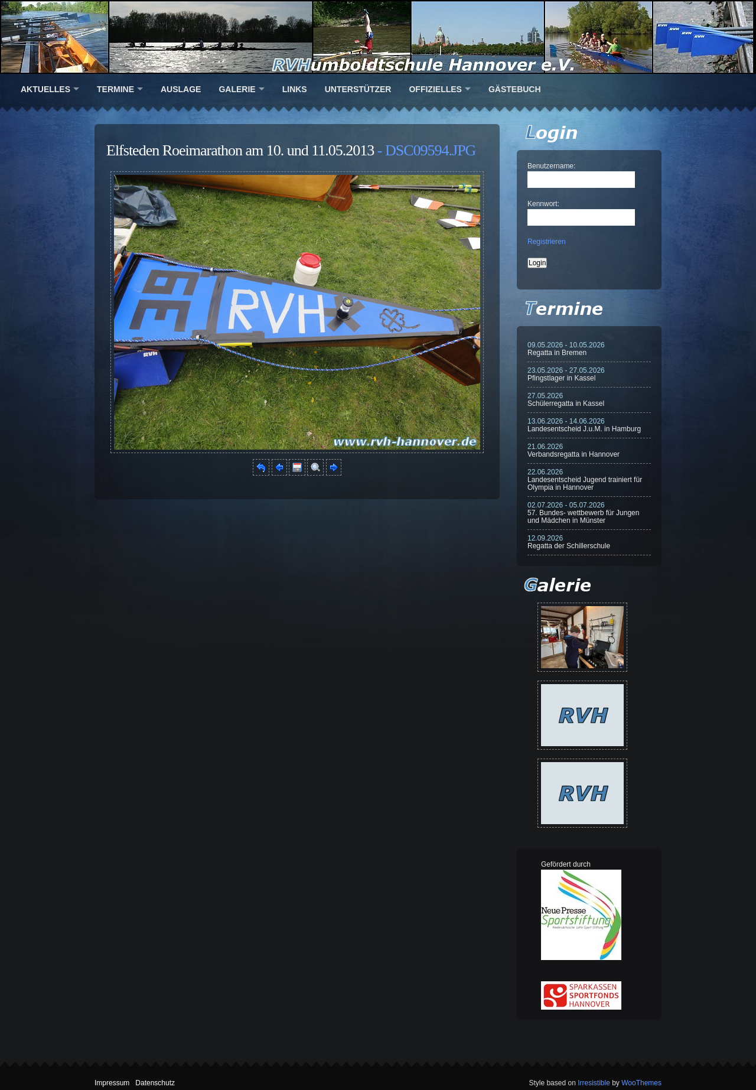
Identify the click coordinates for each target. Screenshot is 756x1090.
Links (294, 89)
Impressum (111, 1083)
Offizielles (435, 89)
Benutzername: (551, 166)
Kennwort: (543, 204)
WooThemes (641, 1083)
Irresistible (594, 1083)
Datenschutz (155, 1083)
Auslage (181, 89)
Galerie (237, 89)
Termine (115, 89)
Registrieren (546, 241)
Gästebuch (514, 89)
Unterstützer (358, 89)
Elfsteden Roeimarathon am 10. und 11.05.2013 (240, 150)
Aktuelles (45, 89)
